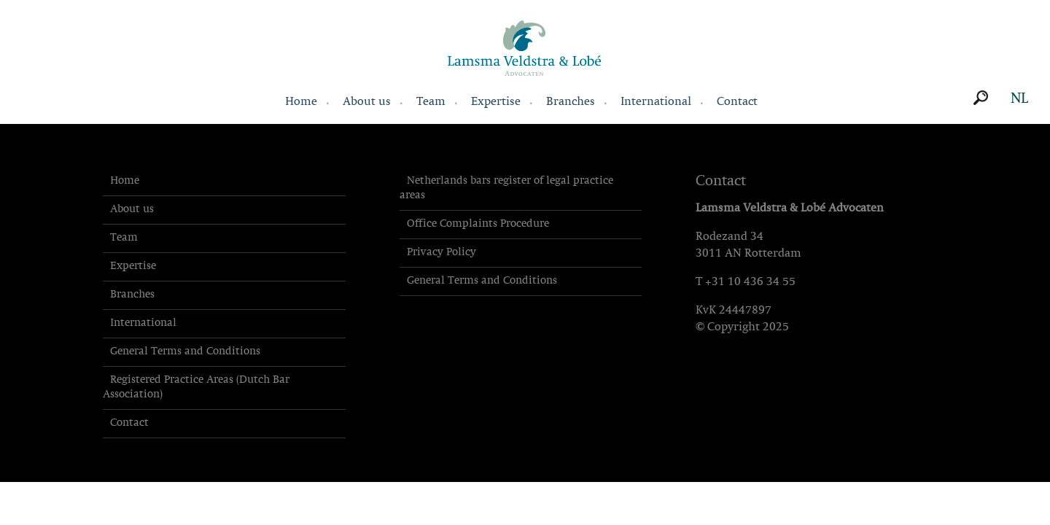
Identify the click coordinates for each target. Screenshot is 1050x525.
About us (367, 102)
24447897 (745, 310)
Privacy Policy (441, 252)
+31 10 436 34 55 (750, 282)
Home (301, 102)
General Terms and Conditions (185, 351)
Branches (570, 102)
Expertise (496, 102)
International (656, 102)
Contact (737, 102)
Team (431, 102)
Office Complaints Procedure (478, 224)
